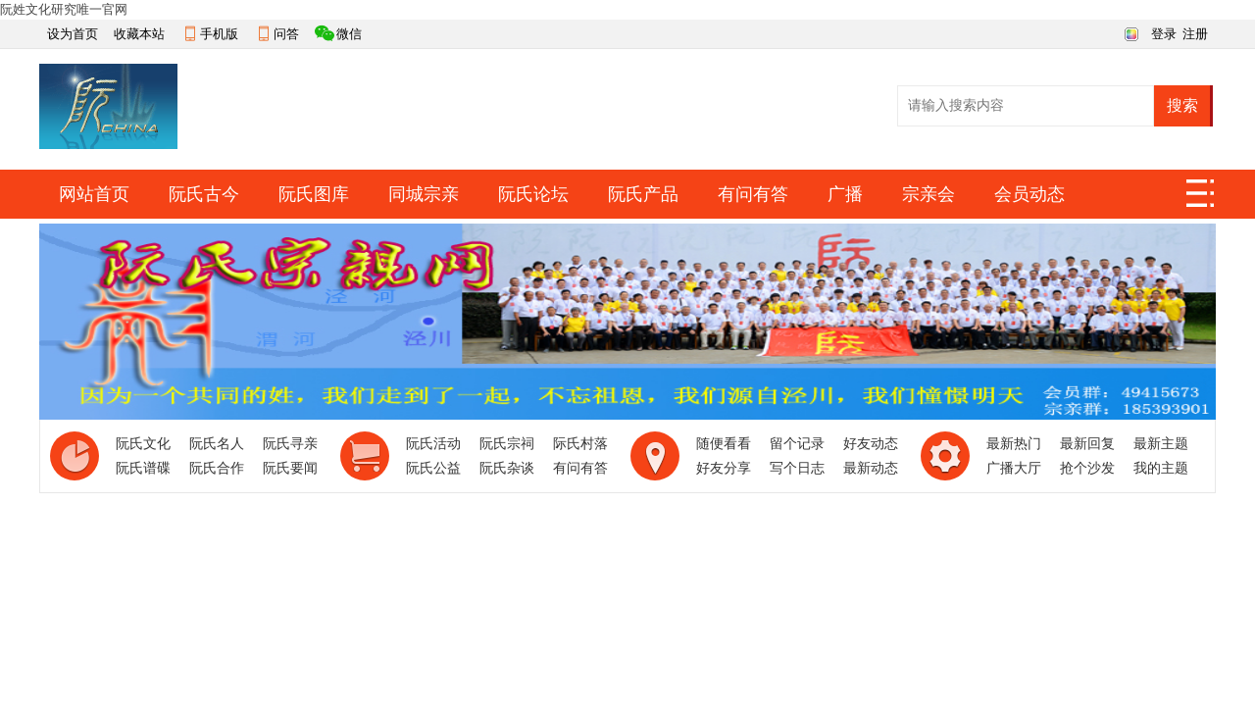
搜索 (1182, 105)
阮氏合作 (216, 468)
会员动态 (1029, 194)
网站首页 (94, 194)
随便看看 (723, 443)
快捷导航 (1201, 199)
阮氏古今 (204, 194)
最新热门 (1013, 443)
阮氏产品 (643, 194)
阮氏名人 (216, 443)
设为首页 (72, 33)
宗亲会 (928, 194)
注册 (1195, 33)
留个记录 (797, 443)
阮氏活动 (433, 443)
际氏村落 (580, 443)
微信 (349, 33)
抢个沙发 (1087, 468)
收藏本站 (139, 33)
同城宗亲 (423, 194)
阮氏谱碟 (143, 468)
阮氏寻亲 (290, 443)
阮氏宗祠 (506, 443)
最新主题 (1160, 443)
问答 (286, 33)
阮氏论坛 (533, 194)
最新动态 (870, 468)
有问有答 (753, 194)
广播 (845, 194)
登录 (1164, 33)
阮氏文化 (143, 443)
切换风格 (1129, 32)
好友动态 (870, 443)
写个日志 (797, 468)
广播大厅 (1013, 468)
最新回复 (1087, 443)
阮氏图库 (313, 194)
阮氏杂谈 (506, 468)
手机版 (219, 33)
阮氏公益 (433, 468)
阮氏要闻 (290, 468)
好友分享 (723, 468)
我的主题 (1160, 468)
